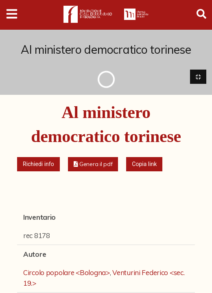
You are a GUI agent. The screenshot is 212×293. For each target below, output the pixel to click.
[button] (93, 164)
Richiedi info (38, 164)
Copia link (144, 164)
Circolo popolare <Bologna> (66, 273)
